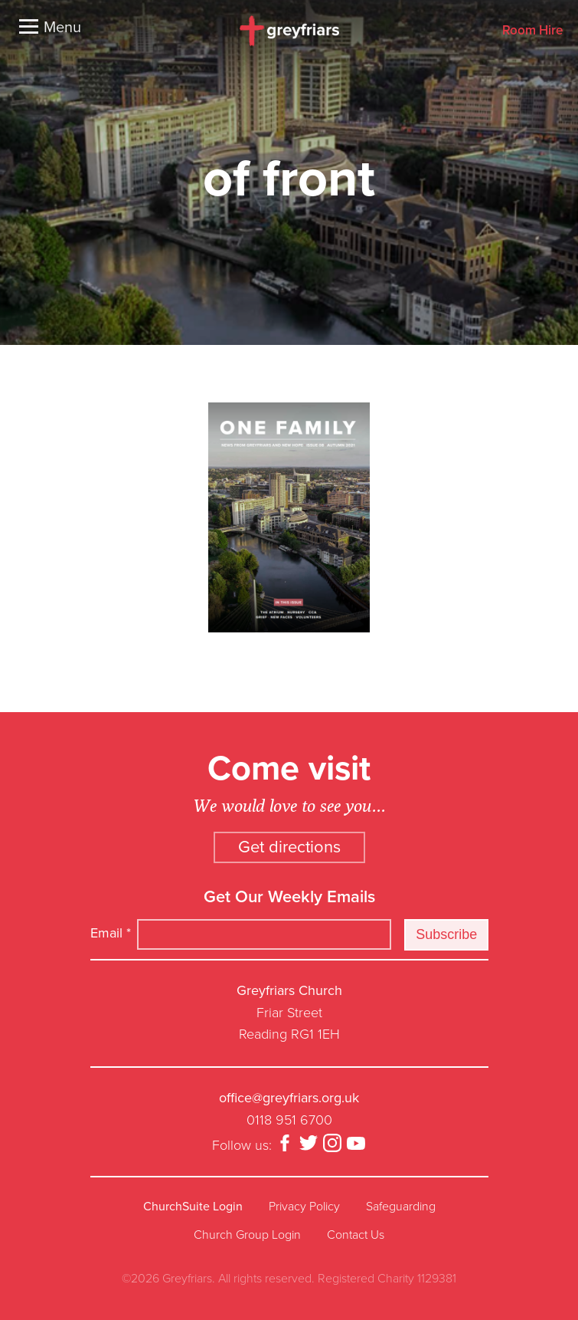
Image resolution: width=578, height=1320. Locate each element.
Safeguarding (401, 1206)
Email (110, 932)
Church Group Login (247, 1235)
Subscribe (446, 934)
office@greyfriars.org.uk (289, 1097)
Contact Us (355, 1235)
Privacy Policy (304, 1206)
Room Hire (532, 31)
